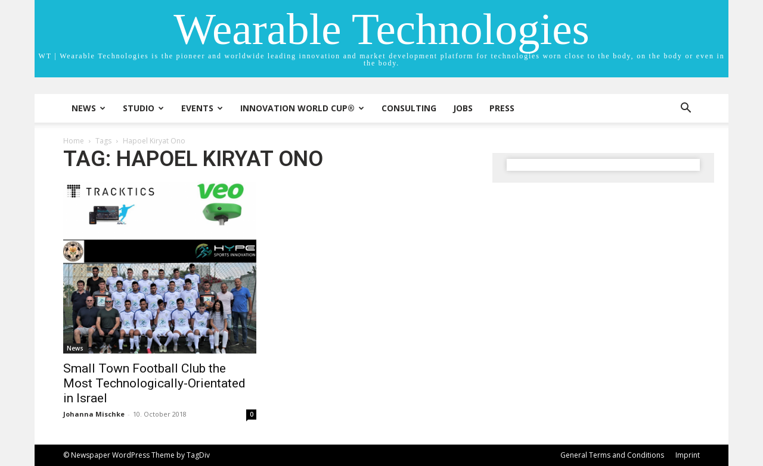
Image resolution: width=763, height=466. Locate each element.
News (89, 108)
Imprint (687, 455)
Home (73, 141)
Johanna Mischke (94, 413)
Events (202, 108)
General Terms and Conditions (612, 455)
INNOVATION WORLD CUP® (302, 108)
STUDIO (143, 108)
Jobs (463, 108)
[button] (685, 109)
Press (501, 108)
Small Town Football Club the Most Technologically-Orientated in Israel (154, 383)
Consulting (409, 108)
